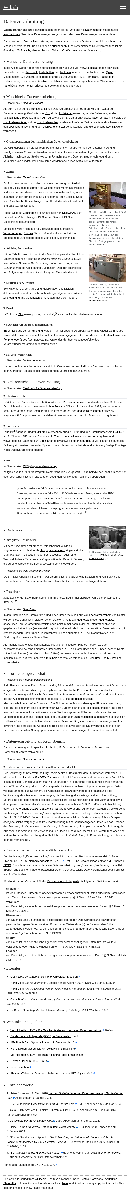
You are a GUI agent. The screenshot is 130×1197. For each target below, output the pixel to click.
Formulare (92, 76)
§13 (59, 861)
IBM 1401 (119, 432)
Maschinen (9, 46)
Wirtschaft (58, 50)
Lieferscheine (11, 81)
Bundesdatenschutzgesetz (63, 881)
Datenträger (97, 624)
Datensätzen (31, 41)
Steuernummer (46, 707)
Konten (29, 85)
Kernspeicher (88, 436)
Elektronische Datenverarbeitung (42, 388)
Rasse (29, 201)
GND (38, 1164)
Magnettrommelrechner (90, 410)
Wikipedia (40, 1179)
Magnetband (84, 619)
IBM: (35, 1152)
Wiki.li (10, 7)
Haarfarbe (56, 201)
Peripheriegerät (12, 339)
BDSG (7, 865)
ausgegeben (59, 46)
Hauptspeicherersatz (52, 550)
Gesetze (42, 81)
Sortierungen (31, 633)
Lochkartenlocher (47, 122)
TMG (68, 861)
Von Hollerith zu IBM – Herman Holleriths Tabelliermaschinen (47, 1054)
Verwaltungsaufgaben (93, 67)
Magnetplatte (106, 619)
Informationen (11, 34)
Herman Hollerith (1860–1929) (28, 1061)
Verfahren (88, 41)
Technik (46, 50)
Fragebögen (107, 76)
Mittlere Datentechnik (49, 432)
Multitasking (114, 658)
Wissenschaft (74, 50)
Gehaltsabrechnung (38, 297)
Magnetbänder (81, 440)
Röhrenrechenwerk (74, 402)
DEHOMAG (69, 212)
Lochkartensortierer (15, 122)
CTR (20, 314)
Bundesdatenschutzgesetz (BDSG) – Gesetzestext (40, 1036)
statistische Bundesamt (77, 690)
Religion (39, 201)
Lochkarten (65, 113)
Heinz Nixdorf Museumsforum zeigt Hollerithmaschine (42, 1048)
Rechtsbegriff (53, 747)
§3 (109, 861)
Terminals (51, 658)
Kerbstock (32, 72)
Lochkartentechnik (105, 126)
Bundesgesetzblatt (81, 698)
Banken (28, 233)
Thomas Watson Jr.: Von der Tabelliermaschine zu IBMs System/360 (51, 1073)
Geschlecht (17, 201)
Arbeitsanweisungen (65, 81)
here (65, 1183)
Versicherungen (12, 233)
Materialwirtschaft (66, 272)
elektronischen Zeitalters (51, 406)
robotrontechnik (19, 1067)
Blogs (77, 721)
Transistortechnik (64, 436)
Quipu (109, 72)
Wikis (64, 721)
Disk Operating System (37, 570)
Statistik (25, 50)
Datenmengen (93, 29)
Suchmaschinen (83, 716)
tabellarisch (115, 81)
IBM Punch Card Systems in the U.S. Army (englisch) (42, 1042)
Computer (39, 410)
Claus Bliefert (18, 999)
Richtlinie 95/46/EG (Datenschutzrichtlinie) (48, 777)
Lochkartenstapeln (100, 615)
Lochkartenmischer (20, 126)
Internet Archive (110, 1152)
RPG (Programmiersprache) (40, 466)
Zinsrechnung (11, 297)
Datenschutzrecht (33, 759)
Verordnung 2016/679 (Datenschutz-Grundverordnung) (48, 808)
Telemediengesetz (38, 861)
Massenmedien (101, 707)
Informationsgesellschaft (37, 679)
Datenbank (29, 609)
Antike (14, 67)
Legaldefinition (88, 861)
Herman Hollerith (33, 103)
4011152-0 (48, 1164)
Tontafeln (65, 72)
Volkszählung (11, 117)
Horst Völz (16, 982)
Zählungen (29, 212)
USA (44, 117)
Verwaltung (94, 50)
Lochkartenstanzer (54, 126)
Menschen (108, 41)
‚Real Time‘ (94, 658)
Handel (36, 50)
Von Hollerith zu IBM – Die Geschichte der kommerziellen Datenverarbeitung (56, 1030)
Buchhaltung (42, 272)
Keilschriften (46, 72)
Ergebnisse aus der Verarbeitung (23, 330)
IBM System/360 (108, 555)
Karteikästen (10, 85)
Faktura (77, 293)
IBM (47, 113)
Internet (38, 716)
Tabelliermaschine (103, 117)
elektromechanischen (39, 108)
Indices (62, 633)
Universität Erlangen (44, 976)
